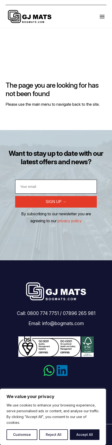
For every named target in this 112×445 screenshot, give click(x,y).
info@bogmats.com (63, 323)
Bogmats (30, 16)
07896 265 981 (79, 313)
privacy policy (70, 220)
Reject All (53, 434)
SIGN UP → (56, 202)
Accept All (84, 434)
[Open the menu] (102, 16)
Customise (22, 434)
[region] (53, 417)
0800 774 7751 (43, 313)
